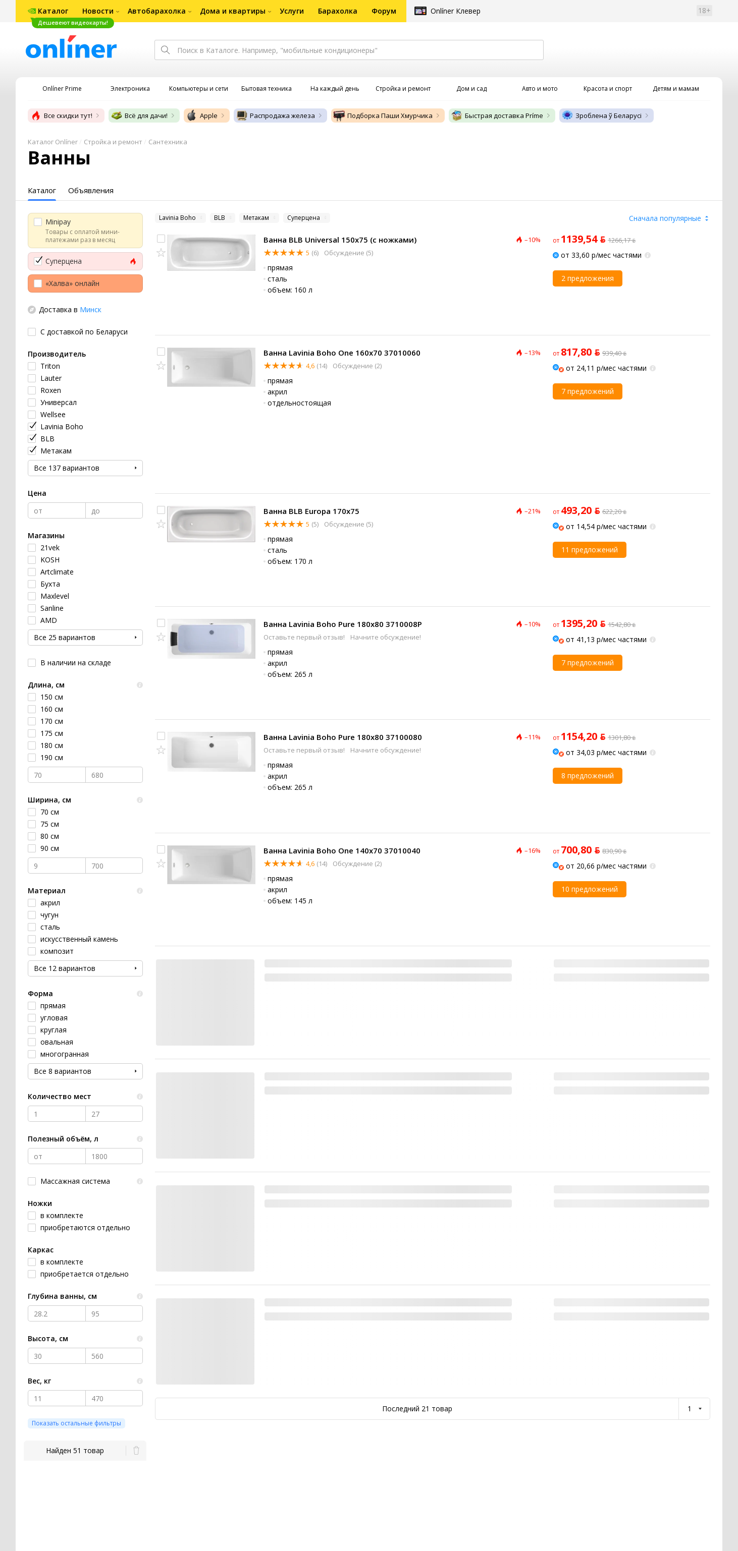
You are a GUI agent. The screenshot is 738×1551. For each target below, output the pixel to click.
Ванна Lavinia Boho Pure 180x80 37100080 (342, 737)
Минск (90, 309)
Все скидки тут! (61, 115)
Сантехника (167, 142)
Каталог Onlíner (53, 142)
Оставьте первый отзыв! (304, 637)
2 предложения (587, 278)
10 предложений (589, 889)
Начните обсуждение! (385, 637)
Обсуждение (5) (348, 252)
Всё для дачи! (139, 115)
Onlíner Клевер (456, 11)
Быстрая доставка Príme (497, 115)
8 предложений (587, 775)
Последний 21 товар (417, 1408)
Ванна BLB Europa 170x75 (311, 511)
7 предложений (587, 391)
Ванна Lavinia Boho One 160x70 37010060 (341, 353)
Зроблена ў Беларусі (601, 115)
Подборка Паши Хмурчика (383, 115)
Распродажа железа (275, 115)
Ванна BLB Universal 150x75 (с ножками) (339, 240)
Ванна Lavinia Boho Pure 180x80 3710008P (342, 624)
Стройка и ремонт (113, 142)
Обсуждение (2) (356, 365)
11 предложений (589, 549)
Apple (202, 115)
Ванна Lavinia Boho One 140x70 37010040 (341, 850)
